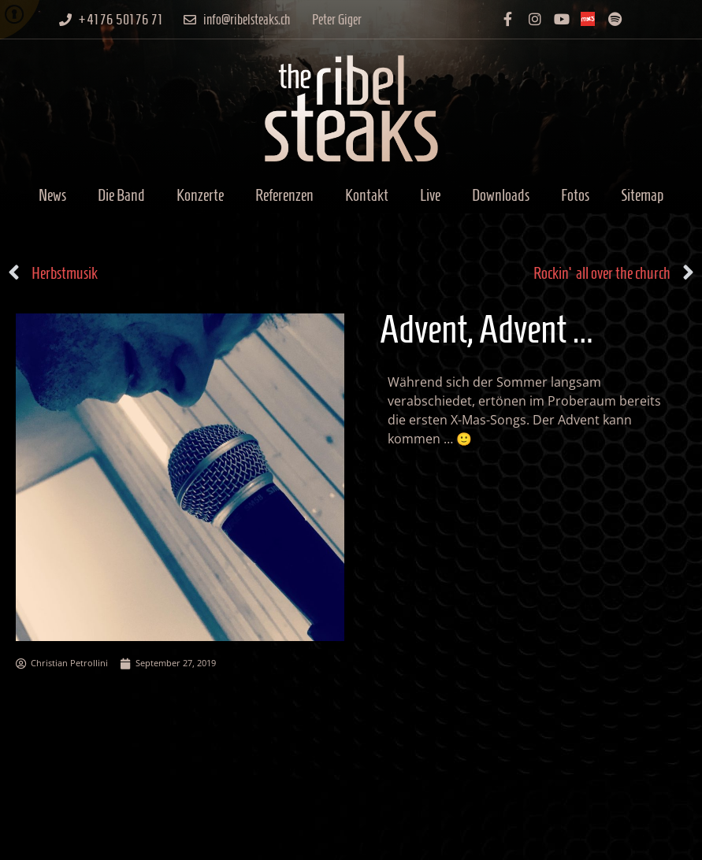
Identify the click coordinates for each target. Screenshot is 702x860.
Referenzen (284, 195)
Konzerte (200, 195)
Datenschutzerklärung (579, 840)
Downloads (500, 195)
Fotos (575, 195)
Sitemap (642, 195)
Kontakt (366, 195)
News (52, 195)
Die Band (121, 195)
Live (430, 195)
